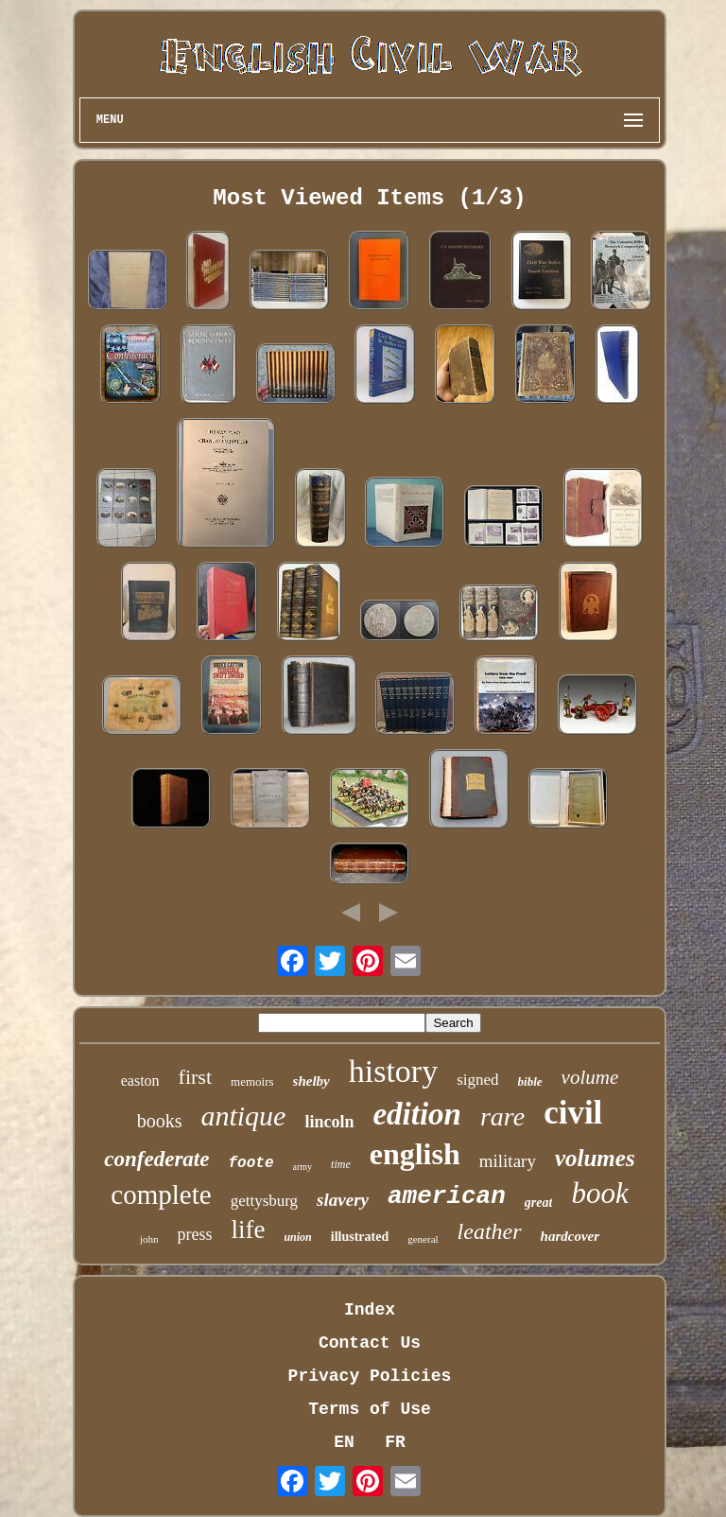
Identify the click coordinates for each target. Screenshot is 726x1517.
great (539, 1202)
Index (369, 1309)
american (447, 1196)
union (297, 1237)
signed (477, 1080)
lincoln (329, 1121)
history (393, 1071)
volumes (595, 1158)
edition (416, 1114)
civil (573, 1112)
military (507, 1161)
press (194, 1234)
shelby (311, 1081)
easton (140, 1080)
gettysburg (264, 1201)
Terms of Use (369, 1409)
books (159, 1120)
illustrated (360, 1236)
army (303, 1166)
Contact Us (370, 1343)
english (415, 1154)
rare (502, 1116)
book (599, 1193)
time (341, 1164)
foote (250, 1163)
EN (344, 1442)
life (248, 1229)
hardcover (570, 1236)
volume (590, 1077)
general (422, 1239)
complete (161, 1194)
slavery (343, 1200)
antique (242, 1115)
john (149, 1239)
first (195, 1077)
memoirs (252, 1081)
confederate (156, 1159)
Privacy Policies (370, 1376)
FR (395, 1442)
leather (490, 1231)
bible (530, 1081)
